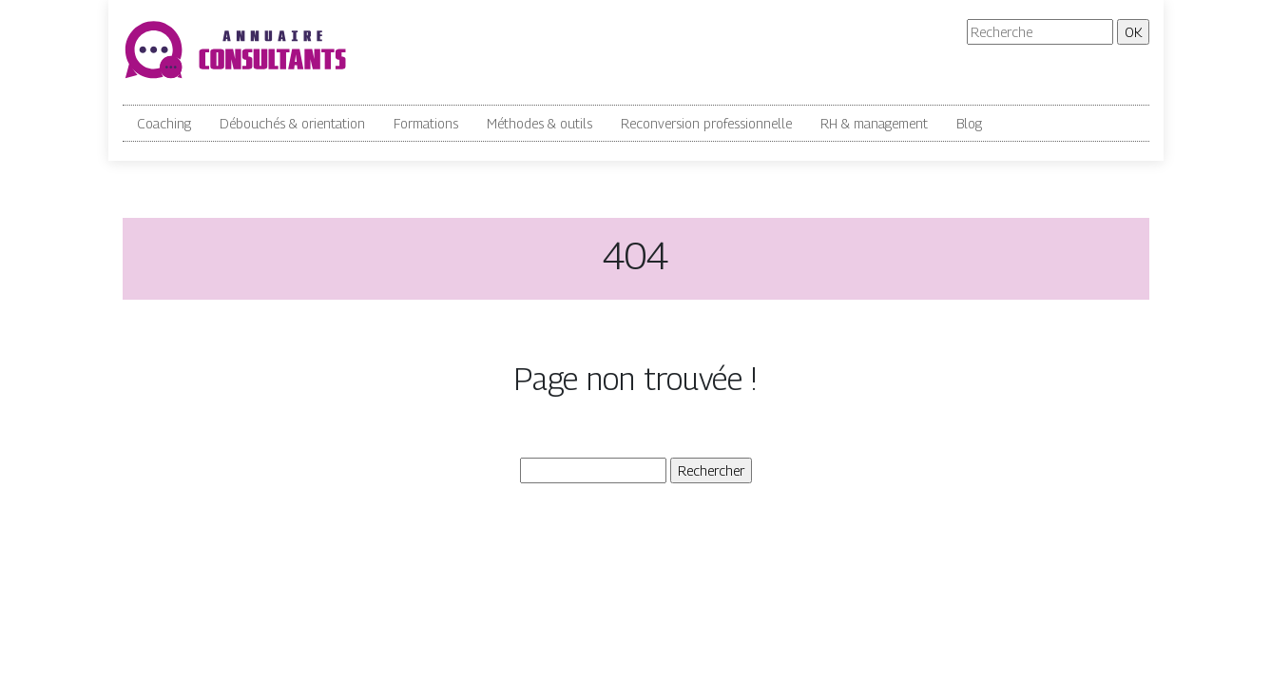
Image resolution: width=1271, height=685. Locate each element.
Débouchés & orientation (292, 123)
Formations (426, 123)
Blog (969, 123)
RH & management (874, 123)
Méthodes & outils (539, 123)
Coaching (164, 123)
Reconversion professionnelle (706, 123)
